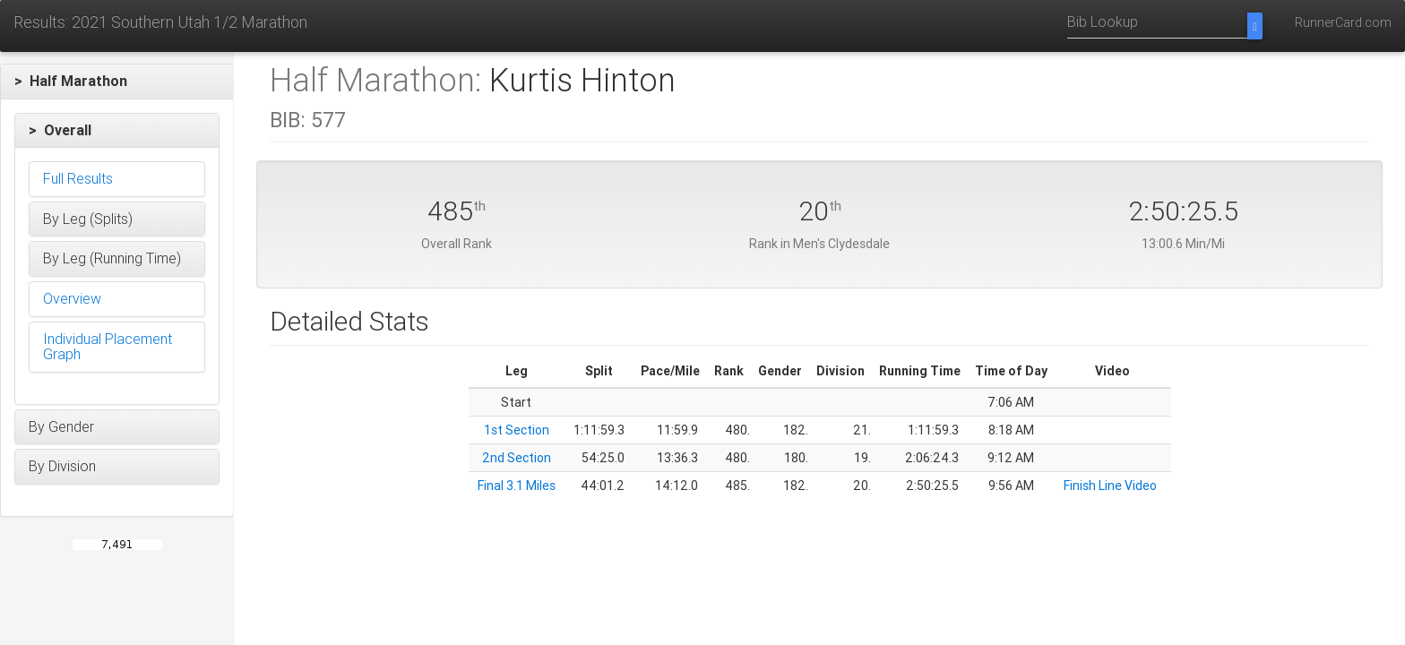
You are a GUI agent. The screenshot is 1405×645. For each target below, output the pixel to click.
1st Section (516, 430)
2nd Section (516, 458)
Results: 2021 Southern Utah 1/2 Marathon (160, 22)
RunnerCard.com (1343, 22)
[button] (117, 81)
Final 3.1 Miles (517, 485)
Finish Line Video (1110, 485)
